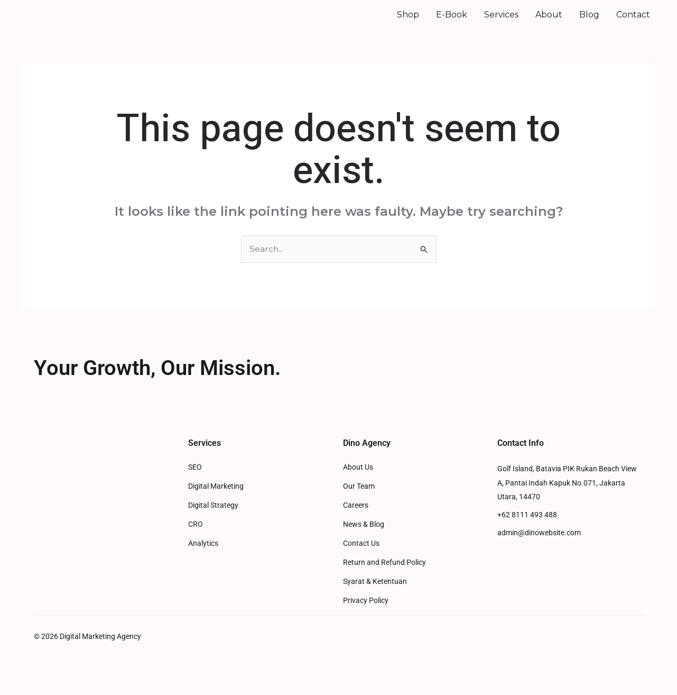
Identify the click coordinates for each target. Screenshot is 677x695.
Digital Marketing (216, 501)
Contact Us (361, 558)
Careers (355, 520)
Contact (633, 21)
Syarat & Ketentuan (375, 596)
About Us (358, 482)
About (548, 21)
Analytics (203, 558)
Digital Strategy (213, 520)
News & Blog (363, 539)
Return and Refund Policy (384, 577)
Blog (589, 21)
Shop (408, 21)
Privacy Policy (365, 615)
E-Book (451, 21)
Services (501, 21)
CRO (195, 539)
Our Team (359, 501)
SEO (195, 482)
